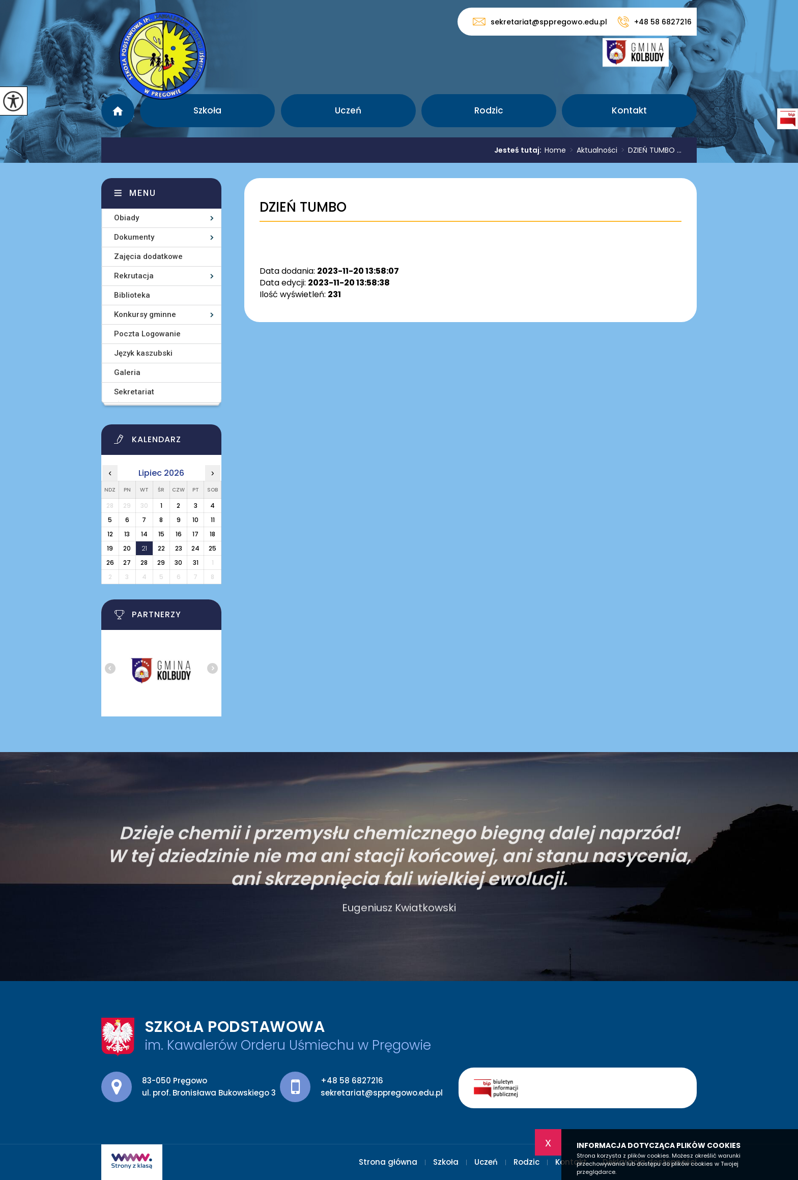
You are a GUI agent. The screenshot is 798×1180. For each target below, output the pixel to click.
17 (195, 534)
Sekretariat (134, 391)
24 (195, 548)
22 (161, 548)
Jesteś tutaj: (519, 150)
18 (212, 534)
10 (195, 519)
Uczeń (348, 110)
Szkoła (207, 110)
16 (179, 534)
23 (178, 548)
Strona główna (117, 110)
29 (161, 562)
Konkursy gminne (145, 314)
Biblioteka (132, 295)
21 (144, 548)
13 (127, 534)
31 (195, 562)
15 (161, 534)
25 (212, 548)
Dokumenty (134, 237)
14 (144, 534)
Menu (142, 193)
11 (213, 519)
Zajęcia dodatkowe (148, 256)
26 (110, 562)
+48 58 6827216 (654, 21)
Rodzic (488, 110)
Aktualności (591, 150)
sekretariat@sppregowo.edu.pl (540, 21)
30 (178, 562)
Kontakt (629, 110)
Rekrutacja (134, 275)
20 (127, 548)
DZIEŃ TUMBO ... (649, 150)
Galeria (127, 372)
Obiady (126, 217)
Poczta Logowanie (147, 333)
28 (144, 562)
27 (127, 562)
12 (110, 534)
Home (555, 150)
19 (110, 548)
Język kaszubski (143, 353)
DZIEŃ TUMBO (303, 207)
